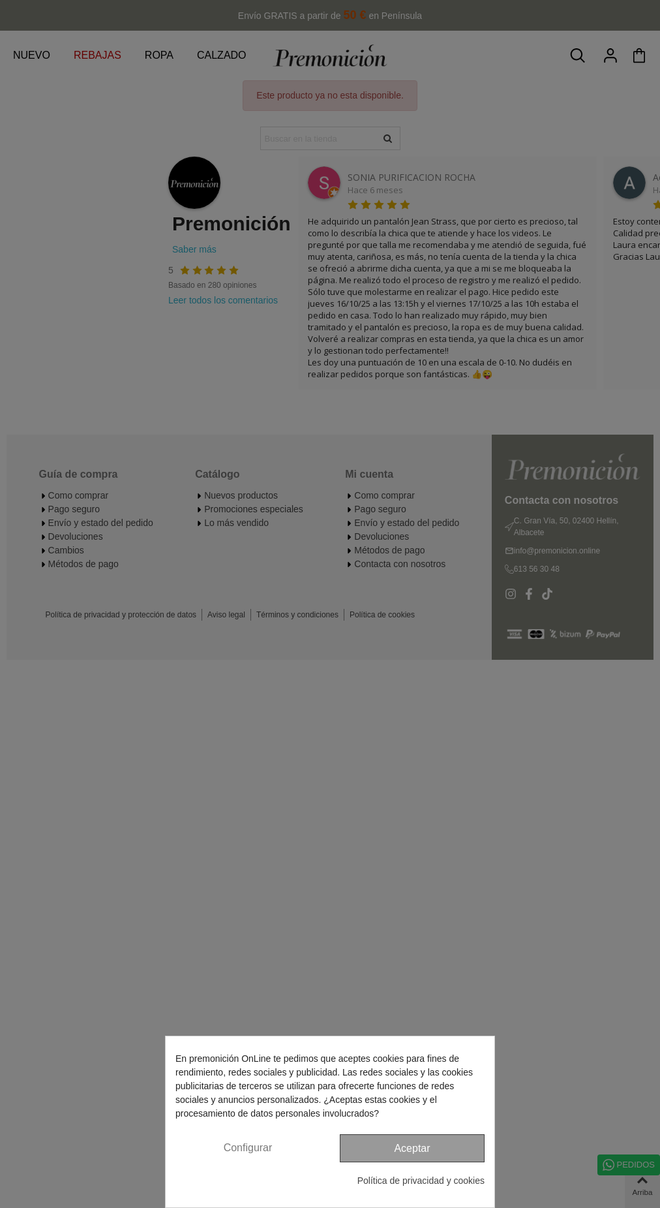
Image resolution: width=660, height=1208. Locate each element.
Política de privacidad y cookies (421, 1180)
